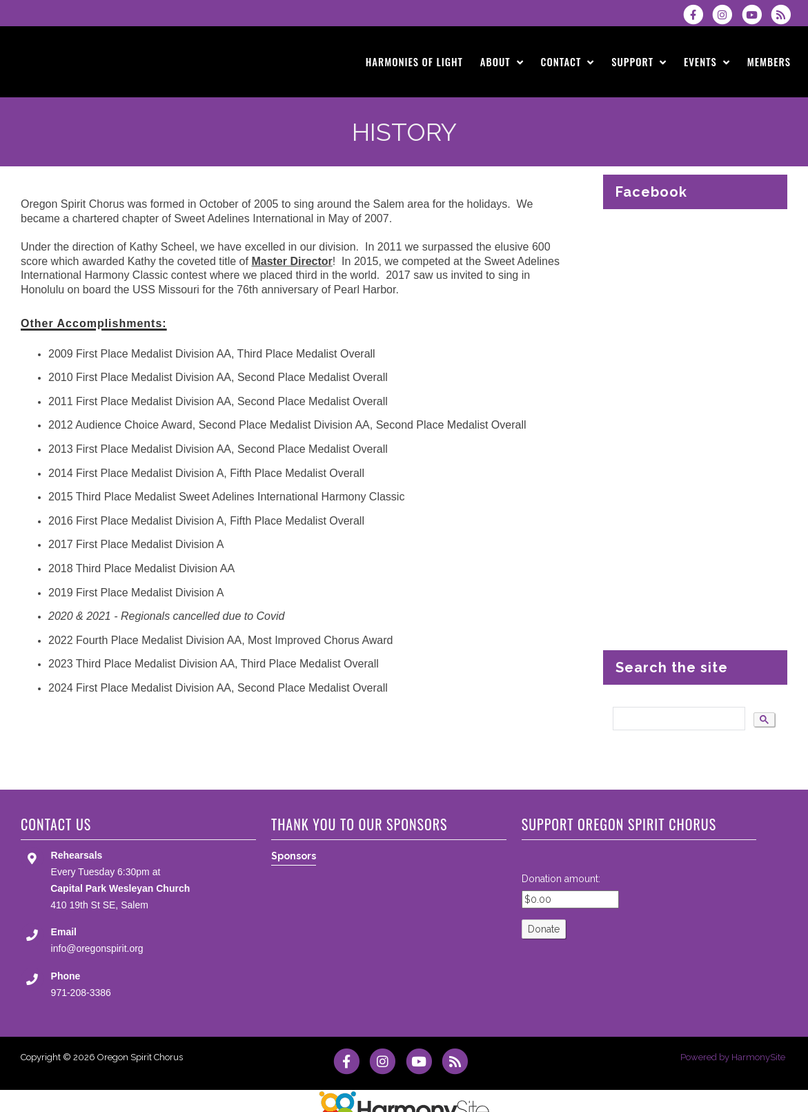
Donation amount (560, 878)
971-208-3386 (81, 992)
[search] (678, 718)
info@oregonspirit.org (97, 948)
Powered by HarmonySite (732, 1057)
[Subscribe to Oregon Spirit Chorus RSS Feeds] (784, 14)
